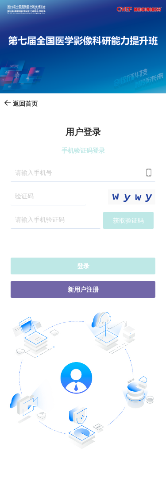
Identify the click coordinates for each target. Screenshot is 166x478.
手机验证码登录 (83, 150)
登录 (83, 266)
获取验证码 (128, 220)
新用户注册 (83, 289)
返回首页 (21, 103)
